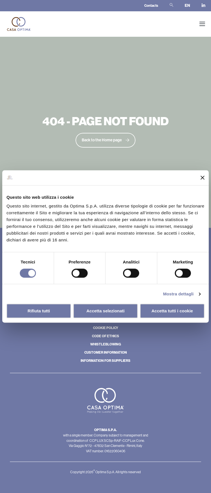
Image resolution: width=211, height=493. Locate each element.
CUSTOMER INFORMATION (105, 352)
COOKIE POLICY (105, 328)
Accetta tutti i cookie (172, 311)
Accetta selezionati (105, 311)
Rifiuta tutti (39, 311)
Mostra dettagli (178, 293)
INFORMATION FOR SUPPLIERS (105, 361)
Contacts (151, 6)
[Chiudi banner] (202, 178)
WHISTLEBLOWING (105, 344)
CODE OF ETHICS (105, 336)
